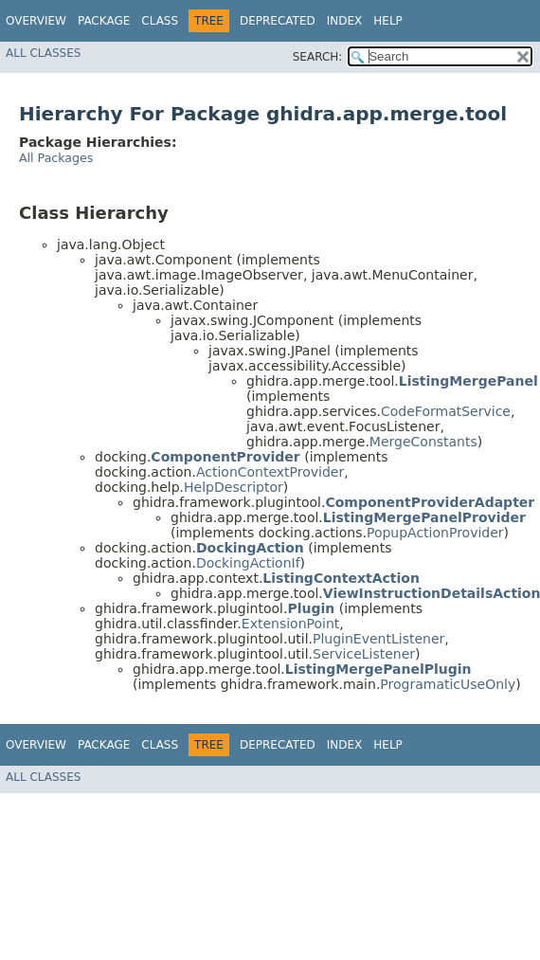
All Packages (56, 158)
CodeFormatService (446, 411)
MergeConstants (423, 441)
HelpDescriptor (233, 487)
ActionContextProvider (270, 472)
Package (104, 20)
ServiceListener (364, 653)
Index (345, 20)
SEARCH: (318, 56)
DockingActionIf (248, 563)
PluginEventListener (378, 638)
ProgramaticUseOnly (447, 684)
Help (388, 20)
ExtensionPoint (291, 623)
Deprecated (277, 20)
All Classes (43, 53)
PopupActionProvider (435, 532)
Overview (36, 20)
